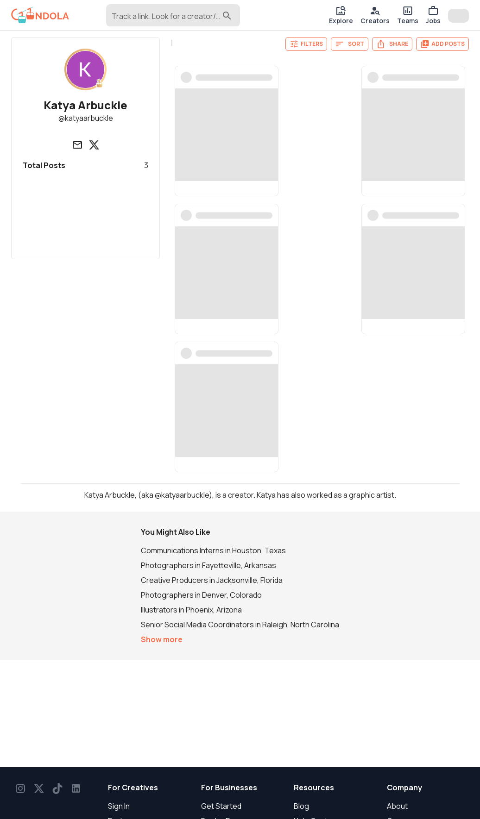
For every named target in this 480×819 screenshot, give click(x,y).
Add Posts (442, 44)
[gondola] (40, 15)
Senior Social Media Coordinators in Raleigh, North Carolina (240, 624)
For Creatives (133, 787)
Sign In (119, 806)
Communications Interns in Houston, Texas (213, 550)
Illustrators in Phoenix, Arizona (191, 610)
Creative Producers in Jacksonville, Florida (212, 580)
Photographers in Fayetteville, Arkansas (208, 565)
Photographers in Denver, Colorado (201, 595)
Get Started (221, 806)
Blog (301, 806)
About (397, 806)
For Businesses (229, 787)
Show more (162, 639)
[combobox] (166, 19)
